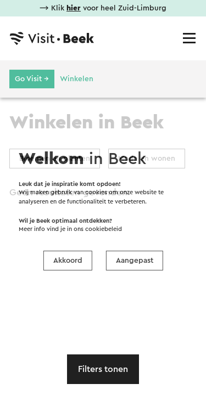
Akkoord (67, 260)
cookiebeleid (103, 229)
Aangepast (134, 260)
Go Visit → (32, 79)
